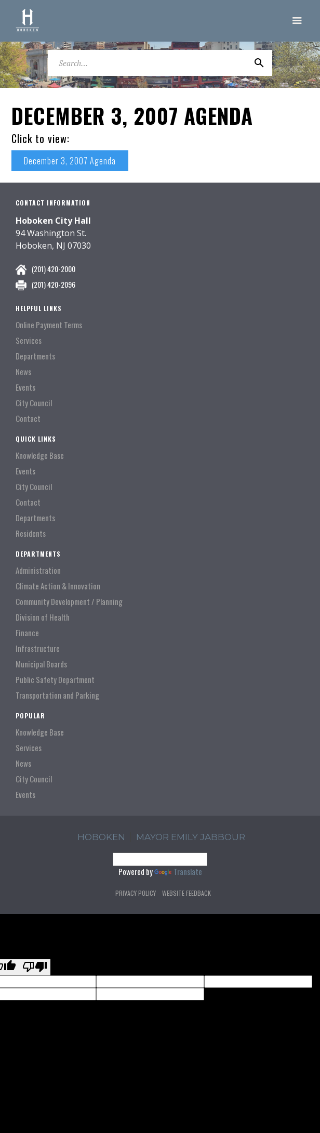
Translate (178, 871)
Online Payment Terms (49, 324)
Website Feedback (186, 893)
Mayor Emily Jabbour (190, 837)
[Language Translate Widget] (160, 859)
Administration (38, 570)
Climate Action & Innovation (58, 586)
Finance (27, 632)
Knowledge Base (40, 455)
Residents (31, 533)
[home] (27, 21)
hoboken (101, 837)
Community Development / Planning (69, 601)
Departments (35, 356)
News (23, 371)
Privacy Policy (135, 893)
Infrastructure (38, 648)
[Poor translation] (34, 967)
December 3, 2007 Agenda (70, 160)
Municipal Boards (41, 664)
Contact (28, 418)
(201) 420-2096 (53, 284)
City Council (34, 402)
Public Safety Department (55, 679)
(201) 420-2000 (53, 268)
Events (25, 387)
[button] (297, 21)
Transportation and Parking (57, 695)
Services (29, 340)
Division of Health (43, 617)
